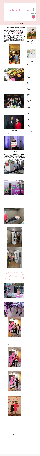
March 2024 (28, 71)
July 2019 (28, 102)
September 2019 (29, 100)
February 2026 (28, 65)
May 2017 (28, 120)
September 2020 (29, 88)
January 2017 (28, 124)
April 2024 (28, 70)
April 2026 (28, 63)
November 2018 (29, 108)
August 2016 (28, 125)
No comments (17, 28)
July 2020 (28, 90)
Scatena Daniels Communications (16, 32)
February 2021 (28, 83)
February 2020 (28, 96)
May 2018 (28, 114)
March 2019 (28, 106)
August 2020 (28, 89)
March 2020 (28, 95)
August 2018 (28, 112)
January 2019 (28, 107)
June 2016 (28, 126)
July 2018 (28, 113)
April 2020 (28, 94)
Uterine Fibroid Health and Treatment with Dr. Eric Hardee (31, 59)
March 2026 (28, 64)
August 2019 (28, 101)
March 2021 (28, 82)
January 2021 (28, 84)
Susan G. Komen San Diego (18, 31)
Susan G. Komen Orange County (7, 274)
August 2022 (28, 77)
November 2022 (29, 76)
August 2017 (28, 119)
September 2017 (29, 118)
